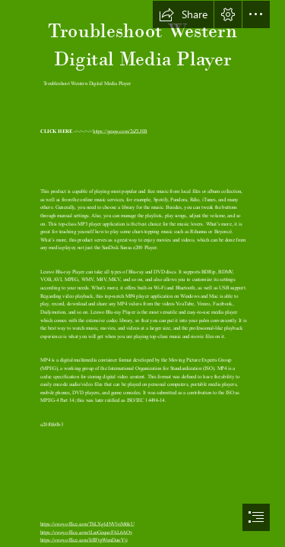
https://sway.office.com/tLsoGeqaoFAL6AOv (86, 531)
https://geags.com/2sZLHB (120, 131)
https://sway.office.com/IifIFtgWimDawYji (84, 539)
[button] (183, 14)
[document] (142, 273)
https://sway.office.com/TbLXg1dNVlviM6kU (87, 523)
